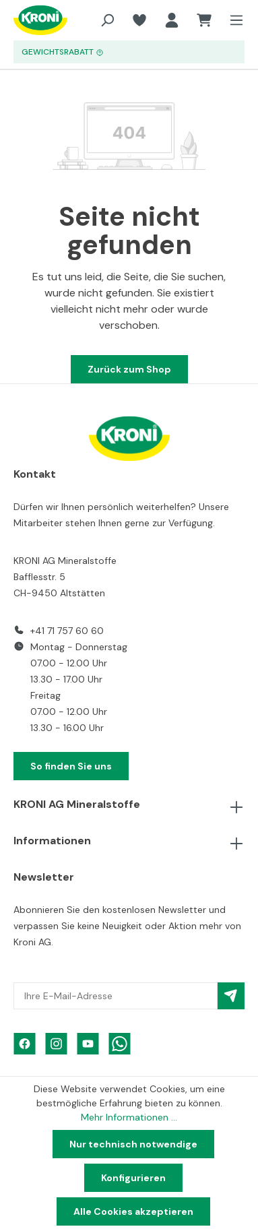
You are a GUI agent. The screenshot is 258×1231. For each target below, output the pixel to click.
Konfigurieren (133, 1178)
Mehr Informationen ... (129, 1117)
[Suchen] (107, 20)
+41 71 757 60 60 (67, 631)
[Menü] (232, 20)
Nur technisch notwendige (133, 1144)
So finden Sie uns (71, 766)
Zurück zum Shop (129, 369)
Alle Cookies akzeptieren (133, 1211)
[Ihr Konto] (172, 20)
